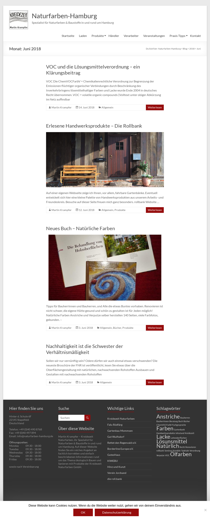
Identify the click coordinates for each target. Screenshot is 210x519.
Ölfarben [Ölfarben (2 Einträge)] (181, 454)
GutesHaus (113, 454)
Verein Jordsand (116, 472)
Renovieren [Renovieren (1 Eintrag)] (190, 447)
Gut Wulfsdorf (115, 436)
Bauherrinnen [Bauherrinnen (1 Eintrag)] (162, 421)
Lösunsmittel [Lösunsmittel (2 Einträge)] (171, 441)
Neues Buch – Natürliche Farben (80, 228)
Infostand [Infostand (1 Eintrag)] (180, 433)
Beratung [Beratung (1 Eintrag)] (173, 421)
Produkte (98, 35)
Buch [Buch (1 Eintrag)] (180, 421)
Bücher (117, 327)
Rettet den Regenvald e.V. (121, 442)
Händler (113, 35)
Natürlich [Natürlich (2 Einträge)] (167, 445)
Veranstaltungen (154, 35)
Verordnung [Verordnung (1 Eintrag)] (195, 450)
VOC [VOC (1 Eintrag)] (167, 455)
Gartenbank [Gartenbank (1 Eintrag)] (179, 429)
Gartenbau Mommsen (120, 430)
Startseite (68, 35)
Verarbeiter (131, 35)
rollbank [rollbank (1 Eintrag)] (160, 450)
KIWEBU (112, 460)
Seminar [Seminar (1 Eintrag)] (168, 450)
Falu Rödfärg (114, 424)
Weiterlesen (155, 107)
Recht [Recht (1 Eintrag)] (182, 447)
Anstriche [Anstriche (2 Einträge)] (168, 416)
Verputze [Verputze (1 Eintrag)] (160, 455)
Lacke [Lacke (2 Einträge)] (163, 436)
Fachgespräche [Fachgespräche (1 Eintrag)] (179, 425)
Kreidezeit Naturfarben (121, 418)
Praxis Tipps (177, 35)
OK (83, 512)
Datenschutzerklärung (116, 512)
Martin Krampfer (62, 107)
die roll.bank (114, 478)
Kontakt (195, 35)
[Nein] (205, 510)
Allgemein (107, 107)
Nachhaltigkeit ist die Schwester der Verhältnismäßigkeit (84, 349)
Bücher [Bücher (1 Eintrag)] (186, 421)
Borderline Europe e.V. (120, 448)
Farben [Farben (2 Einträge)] (164, 428)
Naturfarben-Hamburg (65, 15)
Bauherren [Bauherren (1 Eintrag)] (185, 417)
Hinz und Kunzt (116, 466)
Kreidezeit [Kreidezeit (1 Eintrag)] (189, 433)
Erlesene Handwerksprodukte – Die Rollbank (94, 126)
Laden (83, 35)
